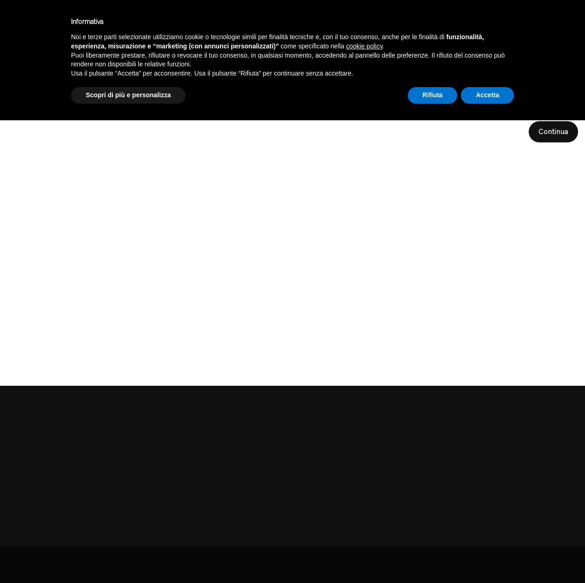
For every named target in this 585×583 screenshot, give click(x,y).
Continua (553, 131)
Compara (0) (34, 99)
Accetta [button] (487, 557)
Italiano (488, 19)
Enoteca (119, 22)
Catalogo (227, 22)
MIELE (568, 66)
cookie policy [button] (364, 508)
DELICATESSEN (522, 66)
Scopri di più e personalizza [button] (128, 557)
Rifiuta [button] (433, 557)
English (488, 30)
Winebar (172, 22)
